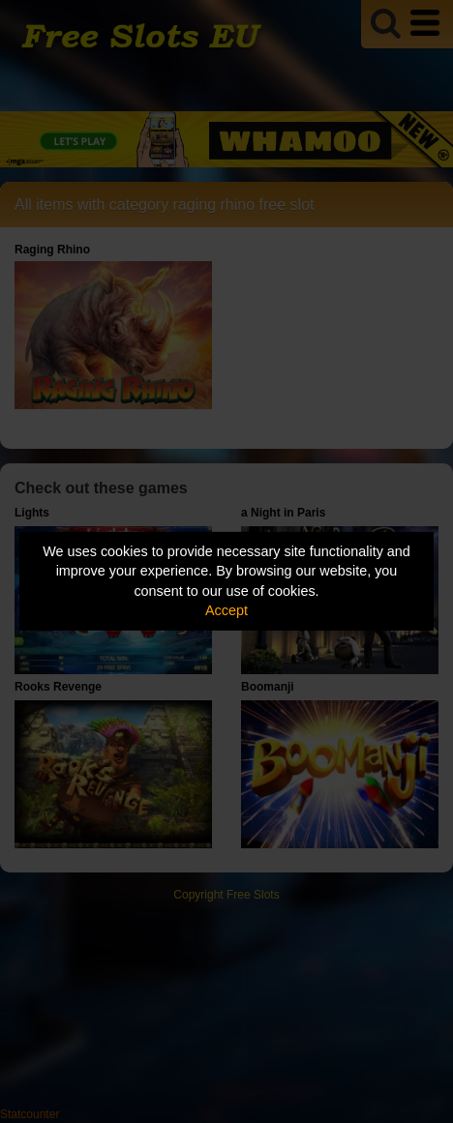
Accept (226, 610)
